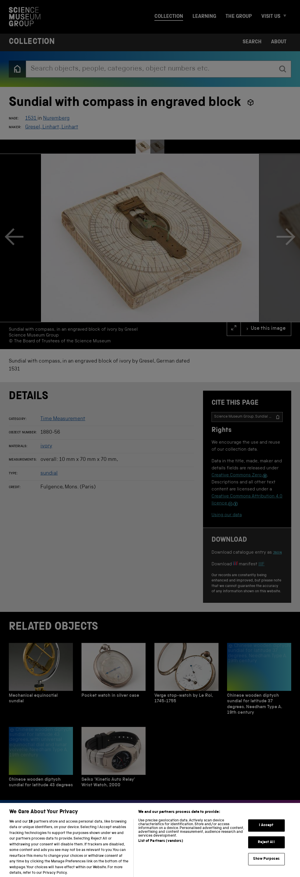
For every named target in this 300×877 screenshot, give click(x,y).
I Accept (266, 831)
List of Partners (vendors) (160, 846)
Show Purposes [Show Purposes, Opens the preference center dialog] (266, 864)
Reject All (266, 848)
